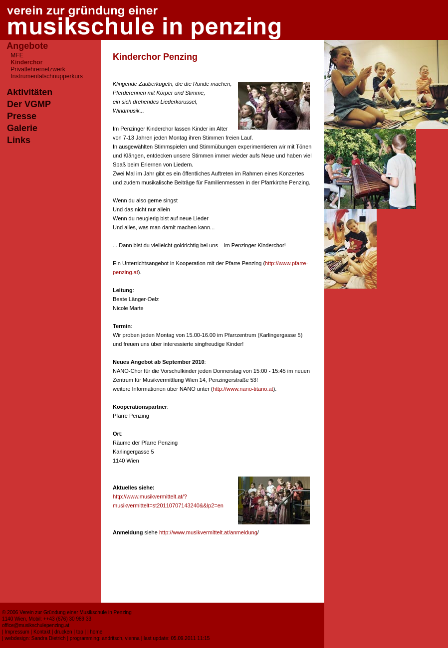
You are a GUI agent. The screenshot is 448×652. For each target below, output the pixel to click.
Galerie (22, 128)
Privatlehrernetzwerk (37, 69)
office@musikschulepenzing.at (35, 625)
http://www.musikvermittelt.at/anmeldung (208, 532)
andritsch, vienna (121, 638)
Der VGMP (29, 104)
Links (18, 140)
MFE (16, 55)
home (96, 632)
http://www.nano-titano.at (243, 389)
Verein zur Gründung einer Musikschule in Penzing (75, 612)
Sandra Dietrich (48, 638)
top (79, 632)
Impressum (16, 632)
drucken (63, 632)
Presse (21, 116)
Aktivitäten (29, 92)
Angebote (27, 46)
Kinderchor (26, 62)
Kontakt (41, 632)
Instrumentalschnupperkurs (46, 76)
